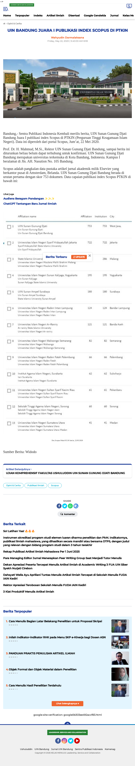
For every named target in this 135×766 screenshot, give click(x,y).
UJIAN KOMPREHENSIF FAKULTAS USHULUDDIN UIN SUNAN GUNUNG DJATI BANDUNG (65, 473)
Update (79, 257)
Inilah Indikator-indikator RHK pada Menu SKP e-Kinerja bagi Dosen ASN (57, 637)
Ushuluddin (26, 749)
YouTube (79, 742)
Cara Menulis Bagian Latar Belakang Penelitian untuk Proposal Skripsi (55, 621)
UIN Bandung (41, 749)
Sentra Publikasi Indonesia (89, 749)
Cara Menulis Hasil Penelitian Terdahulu (35, 685)
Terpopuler (22, 15)
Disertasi (74, 15)
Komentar (67, 513)
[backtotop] (67, 725)
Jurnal (114, 15)
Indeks (38, 15)
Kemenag (110, 749)
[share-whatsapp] (70, 505)
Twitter (72, 742)
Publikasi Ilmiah (35, 485)
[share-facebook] (59, 505)
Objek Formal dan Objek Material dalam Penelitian (42, 669)
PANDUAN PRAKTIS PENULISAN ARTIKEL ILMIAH (42, 653)
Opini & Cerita (13, 485)
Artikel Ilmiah (55, 15)
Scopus (55, 485)
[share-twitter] (64, 505)
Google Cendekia (95, 15)
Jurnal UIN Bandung (62, 749)
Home (7, 15)
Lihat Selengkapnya (67, 703)
